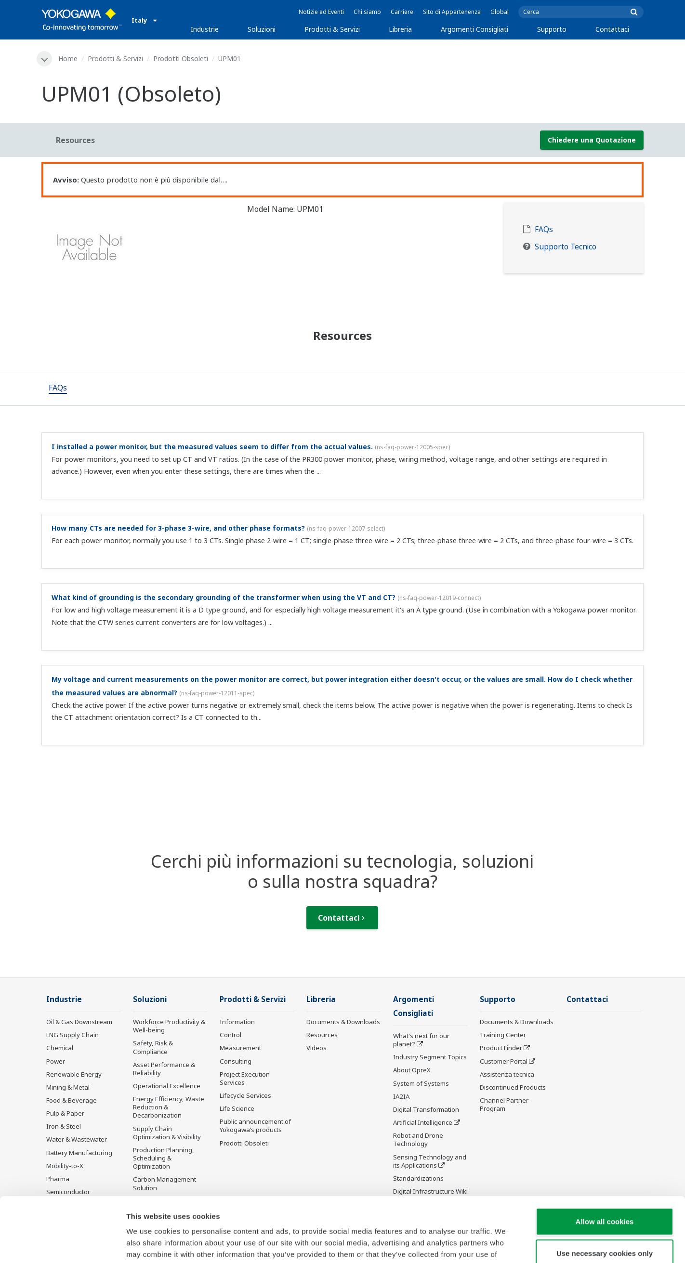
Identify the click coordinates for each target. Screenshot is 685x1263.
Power (55, 1061)
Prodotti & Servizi (332, 29)
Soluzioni (262, 29)
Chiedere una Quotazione (592, 139)
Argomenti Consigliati (474, 29)
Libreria (400, 29)
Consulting (235, 1061)
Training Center (503, 1034)
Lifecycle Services (245, 1095)
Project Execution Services (245, 1078)
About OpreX (412, 1070)
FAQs (544, 229)
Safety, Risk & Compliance (153, 1047)
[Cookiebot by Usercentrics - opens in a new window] (62, 1244)
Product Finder (501, 1047)
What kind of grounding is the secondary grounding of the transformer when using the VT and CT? (223, 597)
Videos (316, 1047)
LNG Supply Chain (72, 1034)
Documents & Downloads (343, 1021)
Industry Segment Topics (430, 1057)
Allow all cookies (605, 1161)
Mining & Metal (68, 1087)
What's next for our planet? (421, 1039)
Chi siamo (367, 12)
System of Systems (421, 1083)
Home (68, 58)
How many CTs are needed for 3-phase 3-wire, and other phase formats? (178, 528)
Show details (505, 1244)
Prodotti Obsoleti (180, 58)
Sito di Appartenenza (452, 12)
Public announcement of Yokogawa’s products (255, 1125)
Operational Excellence (166, 1085)
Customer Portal (503, 1061)
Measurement (240, 1047)
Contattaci (612, 29)
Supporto (551, 29)
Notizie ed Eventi (321, 12)
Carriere (402, 12)
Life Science (237, 1108)
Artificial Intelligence (422, 1122)
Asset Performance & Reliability (164, 1068)
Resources (322, 1034)
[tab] (57, 389)
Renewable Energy (74, 1074)
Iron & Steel (63, 1126)
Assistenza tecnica (507, 1074)
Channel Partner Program (504, 1104)
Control (230, 1034)
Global (499, 12)
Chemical (59, 1047)
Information (237, 1021)
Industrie (205, 29)
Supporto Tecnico (565, 247)
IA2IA (401, 1096)
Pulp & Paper (65, 1113)
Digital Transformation (426, 1109)
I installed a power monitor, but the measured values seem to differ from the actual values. (212, 446)
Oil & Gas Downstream (79, 1021)
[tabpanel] (137, 250)
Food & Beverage (71, 1100)
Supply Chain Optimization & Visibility (167, 1132)
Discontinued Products (513, 1087)
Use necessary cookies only (604, 1192)
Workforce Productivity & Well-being (169, 1025)
